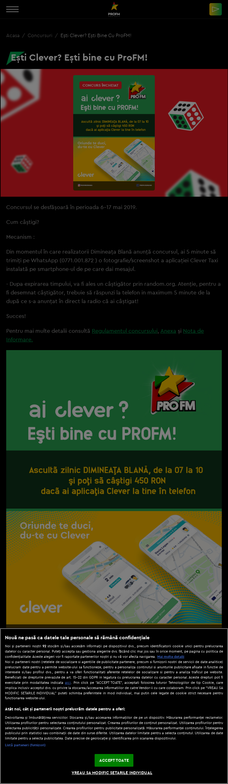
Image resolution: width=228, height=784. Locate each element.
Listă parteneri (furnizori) (25, 745)
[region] (114, 706)
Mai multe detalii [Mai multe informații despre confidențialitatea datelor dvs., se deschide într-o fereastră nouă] (170, 656)
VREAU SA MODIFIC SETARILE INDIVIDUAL (112, 772)
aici (68, 682)
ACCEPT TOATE (114, 760)
